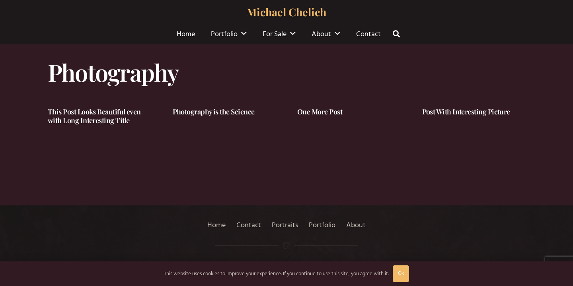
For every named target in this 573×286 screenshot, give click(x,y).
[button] (244, 33)
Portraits (285, 225)
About (356, 225)
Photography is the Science (214, 111)
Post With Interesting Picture (466, 111)
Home (216, 225)
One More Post (319, 111)
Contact (248, 225)
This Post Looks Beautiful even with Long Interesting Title (94, 116)
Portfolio (322, 225)
